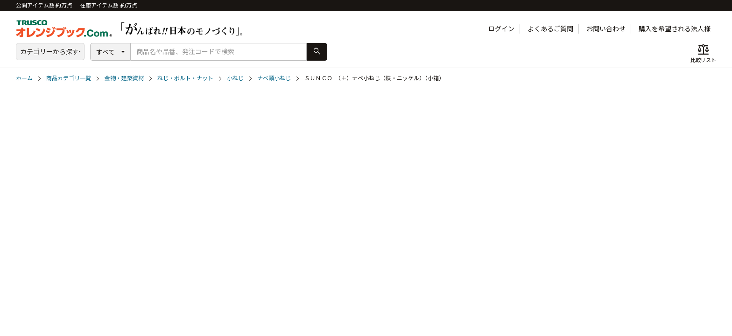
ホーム (24, 78)
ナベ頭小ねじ (274, 78)
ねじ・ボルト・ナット (185, 78)
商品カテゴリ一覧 (68, 78)
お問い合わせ (606, 28)
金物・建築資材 (124, 78)
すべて (105, 52)
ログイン (501, 28)
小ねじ (235, 78)
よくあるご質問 (550, 28)
